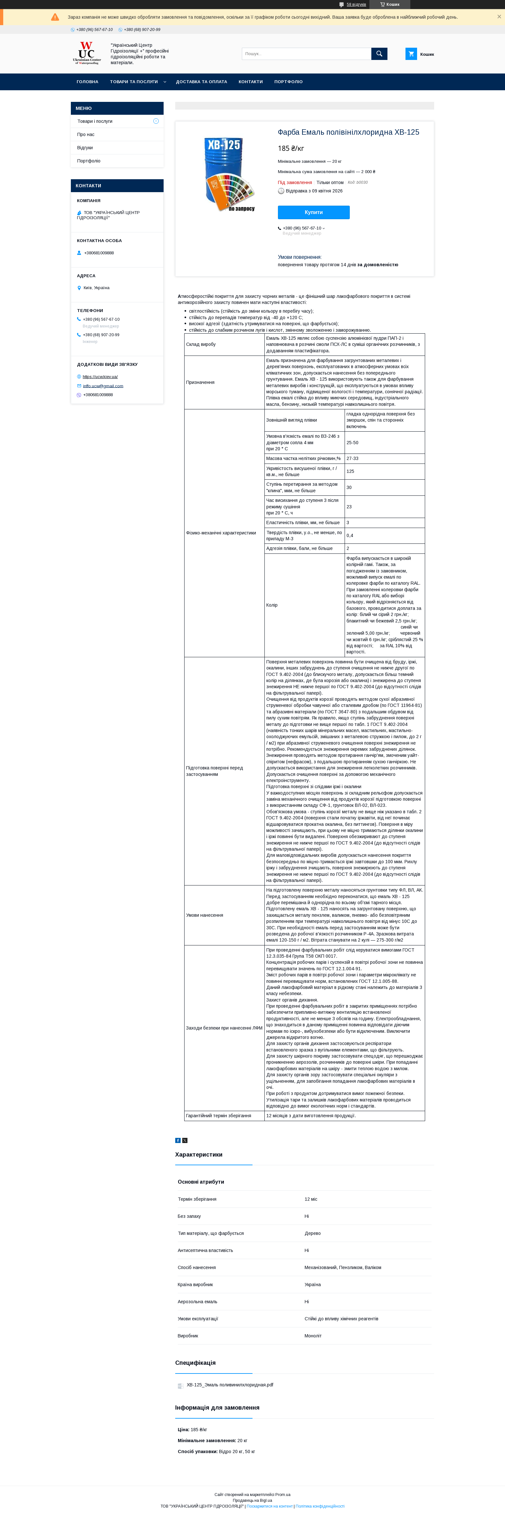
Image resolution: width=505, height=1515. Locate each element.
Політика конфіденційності (320, 1506)
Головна (87, 81)
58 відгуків (356, 4)
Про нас (85, 134)
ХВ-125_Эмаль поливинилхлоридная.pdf (230, 1384)
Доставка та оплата (201, 81)
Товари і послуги (94, 121)
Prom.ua (283, 1494)
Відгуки (85, 147)
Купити (314, 212)
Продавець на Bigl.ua (252, 1500)
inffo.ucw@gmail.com (103, 385)
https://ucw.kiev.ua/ (100, 376)
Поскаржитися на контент (270, 1506)
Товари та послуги (134, 81)
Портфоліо (288, 81)
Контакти (251, 81)
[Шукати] (379, 54)
